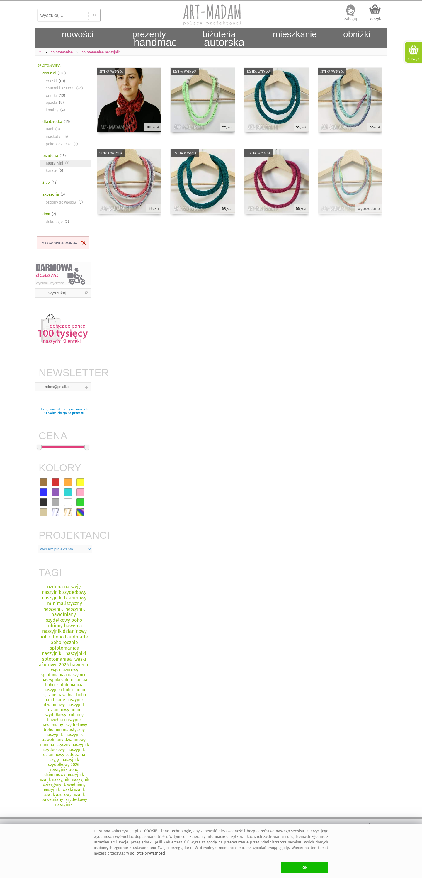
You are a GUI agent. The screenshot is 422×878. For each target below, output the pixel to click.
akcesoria (50, 194)
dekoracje (54, 221)
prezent (77, 413)
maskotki (54, 136)
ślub (46, 182)
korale (51, 170)
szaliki (51, 95)
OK (304, 867)
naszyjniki (54, 163)
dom (46, 214)
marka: (59, 242)
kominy (52, 110)
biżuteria (50, 155)
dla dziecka (52, 121)
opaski (51, 102)
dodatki (49, 73)
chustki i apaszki (60, 88)
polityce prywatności (147, 853)
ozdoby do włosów (61, 202)
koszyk (375, 18)
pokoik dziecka (59, 144)
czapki (51, 81)
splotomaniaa (49, 65)
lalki (49, 129)
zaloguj (350, 18)
